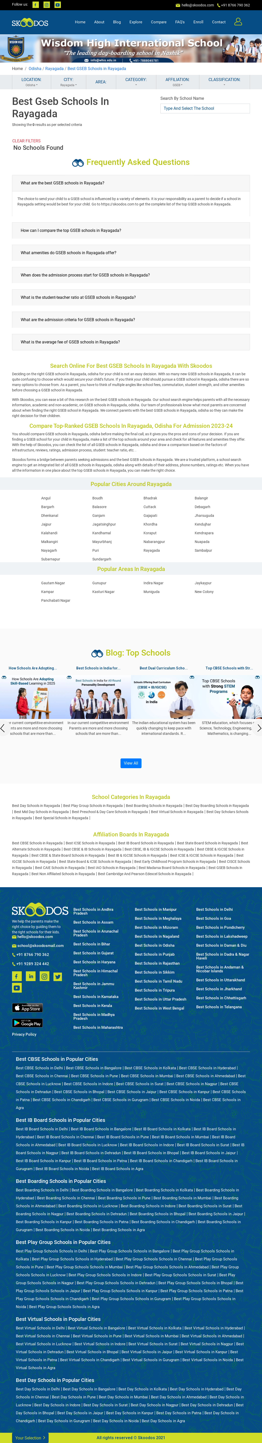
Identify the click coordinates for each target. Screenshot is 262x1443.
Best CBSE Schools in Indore (88, 1084)
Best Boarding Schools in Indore (148, 1206)
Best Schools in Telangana (219, 1007)
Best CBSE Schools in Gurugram (120, 1100)
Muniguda (152, 592)
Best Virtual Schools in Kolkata (154, 1328)
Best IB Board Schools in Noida (62, 1169)
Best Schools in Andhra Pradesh (93, 911)
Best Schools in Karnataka (95, 997)
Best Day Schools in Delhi (38, 1389)
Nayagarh (49, 550)
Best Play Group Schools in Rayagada (93, 806)
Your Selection (30, 1437)
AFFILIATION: (178, 82)
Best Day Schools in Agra (163, 1421)
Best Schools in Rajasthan (157, 963)
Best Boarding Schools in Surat (205, 1206)
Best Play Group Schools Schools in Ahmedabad (167, 1267)
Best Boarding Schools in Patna (101, 1222)
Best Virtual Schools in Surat (153, 1344)
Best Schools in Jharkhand (219, 989)
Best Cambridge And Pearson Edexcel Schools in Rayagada (144, 874)
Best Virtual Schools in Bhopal (92, 1352)
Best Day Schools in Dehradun (207, 1405)
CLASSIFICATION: (225, 82)
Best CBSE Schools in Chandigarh (61, 1100)
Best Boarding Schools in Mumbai (182, 1198)
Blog (117, 22)
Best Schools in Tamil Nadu (158, 981)
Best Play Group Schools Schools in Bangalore (130, 1251)
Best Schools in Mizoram (156, 928)
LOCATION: (32, 82)
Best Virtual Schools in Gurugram (151, 1360)
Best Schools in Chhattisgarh (221, 998)
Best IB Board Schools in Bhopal (151, 1153)
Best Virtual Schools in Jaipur (147, 1352)
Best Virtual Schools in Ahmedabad (212, 1336)
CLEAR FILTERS (26, 141)
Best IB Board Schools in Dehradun (91, 1153)
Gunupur (99, 583)
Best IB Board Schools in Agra (117, 1169)
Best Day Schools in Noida (116, 1421)
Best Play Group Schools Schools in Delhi (51, 1251)
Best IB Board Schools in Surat (203, 1145)
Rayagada (54, 68)
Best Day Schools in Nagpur (154, 1405)
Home (80, 22)
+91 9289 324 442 (30, 964)
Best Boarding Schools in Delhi (42, 1190)
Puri (95, 550)
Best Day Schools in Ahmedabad (178, 1397)
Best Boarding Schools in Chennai (66, 1198)
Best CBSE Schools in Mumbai (147, 1076)
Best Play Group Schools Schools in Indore (105, 1275)
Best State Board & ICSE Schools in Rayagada (95, 861)
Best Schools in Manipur (156, 910)
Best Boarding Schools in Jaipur (216, 1214)
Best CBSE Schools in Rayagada (37, 843)
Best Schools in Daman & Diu (221, 945)
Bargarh (47, 507)
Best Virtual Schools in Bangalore (96, 1328)
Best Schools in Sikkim (154, 972)
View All (131, 763)
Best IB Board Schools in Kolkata (162, 1129)
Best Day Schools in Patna (178, 1413)
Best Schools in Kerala (92, 1006)
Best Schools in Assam (93, 922)
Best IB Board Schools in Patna (100, 1161)
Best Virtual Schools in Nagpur (207, 1344)
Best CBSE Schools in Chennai (42, 1076)
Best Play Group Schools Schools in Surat (180, 1275)
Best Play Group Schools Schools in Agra (64, 1306)
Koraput (150, 533)
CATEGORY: (136, 82)
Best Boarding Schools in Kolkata (164, 1190)
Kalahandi (49, 533)
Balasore (99, 507)
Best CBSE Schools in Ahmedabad (205, 1076)
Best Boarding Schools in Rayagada (154, 806)
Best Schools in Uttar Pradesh (160, 999)
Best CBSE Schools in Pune (94, 1076)
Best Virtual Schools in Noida (207, 1360)
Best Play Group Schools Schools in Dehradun (116, 1283)
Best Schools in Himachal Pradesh (95, 973)
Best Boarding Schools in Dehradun (97, 1214)
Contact (219, 22)
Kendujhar (203, 524)
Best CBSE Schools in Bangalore (94, 1068)
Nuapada (202, 542)
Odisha (35, 68)
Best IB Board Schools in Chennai (65, 1137)
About (99, 22)
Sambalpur (203, 550)
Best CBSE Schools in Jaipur (131, 1092)
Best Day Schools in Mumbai (123, 1397)
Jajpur (46, 524)
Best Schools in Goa (213, 919)
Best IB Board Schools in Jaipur (209, 1153)
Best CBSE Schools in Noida (175, 1100)
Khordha (150, 524)
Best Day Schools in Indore (57, 1405)
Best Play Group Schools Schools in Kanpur (120, 1291)
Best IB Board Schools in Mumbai (180, 1137)
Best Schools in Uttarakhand (220, 980)
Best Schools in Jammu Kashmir (93, 986)
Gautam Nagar (53, 583)
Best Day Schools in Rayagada (36, 806)
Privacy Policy (24, 1034)
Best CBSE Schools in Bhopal (79, 1092)
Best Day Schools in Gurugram (64, 1421)
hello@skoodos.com (197, 5)
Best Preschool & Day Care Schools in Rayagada (110, 812)
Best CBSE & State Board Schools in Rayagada (68, 855)
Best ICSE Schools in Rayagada (90, 843)
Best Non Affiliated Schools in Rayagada (63, 874)
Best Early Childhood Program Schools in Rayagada (175, 861)
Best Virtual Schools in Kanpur (201, 1352)
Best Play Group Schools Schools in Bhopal (195, 1283)
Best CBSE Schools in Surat (139, 1084)
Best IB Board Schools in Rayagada (146, 843)
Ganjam (98, 515)
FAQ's (180, 22)
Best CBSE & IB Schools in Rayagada (93, 849)
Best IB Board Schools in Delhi (42, 1129)
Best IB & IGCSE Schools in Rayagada (137, 855)
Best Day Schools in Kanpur (129, 1413)
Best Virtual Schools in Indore (99, 1344)
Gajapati (150, 515)
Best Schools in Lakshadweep (221, 936)
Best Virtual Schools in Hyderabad (213, 1328)
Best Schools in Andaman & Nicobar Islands (220, 969)
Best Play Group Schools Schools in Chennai (154, 1259)
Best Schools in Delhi (214, 910)
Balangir (201, 498)
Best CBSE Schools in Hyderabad (207, 1068)
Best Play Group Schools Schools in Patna (196, 1291)
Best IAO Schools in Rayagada (112, 868)
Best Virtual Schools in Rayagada (177, 812)
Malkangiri (49, 542)
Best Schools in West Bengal (159, 1008)
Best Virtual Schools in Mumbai (152, 1336)
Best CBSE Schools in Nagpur (192, 1084)
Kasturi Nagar (103, 592)
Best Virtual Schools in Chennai (43, 1336)
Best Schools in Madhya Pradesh (94, 1017)
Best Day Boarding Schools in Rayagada (217, 806)
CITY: (69, 82)
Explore (135, 22)
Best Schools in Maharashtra (98, 1028)
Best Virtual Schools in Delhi (40, 1328)
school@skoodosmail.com (38, 946)
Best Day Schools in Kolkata (142, 1389)
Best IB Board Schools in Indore (147, 1145)
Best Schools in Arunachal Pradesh (95, 933)
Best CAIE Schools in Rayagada (60, 868)
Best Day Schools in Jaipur (80, 1413)
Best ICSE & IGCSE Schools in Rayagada (201, 855)
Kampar (47, 592)
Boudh (97, 498)
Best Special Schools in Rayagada (61, 818)
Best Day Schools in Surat (105, 1405)
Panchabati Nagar (55, 600)
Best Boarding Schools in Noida (63, 1230)
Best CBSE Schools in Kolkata (150, 1068)
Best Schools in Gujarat (93, 953)
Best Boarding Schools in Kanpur (44, 1222)
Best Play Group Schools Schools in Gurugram (131, 1299)
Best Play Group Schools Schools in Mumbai (85, 1267)
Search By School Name (182, 98)
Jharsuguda (204, 515)
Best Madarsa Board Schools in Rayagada (172, 868)
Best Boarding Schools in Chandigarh (163, 1222)
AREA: (100, 82)
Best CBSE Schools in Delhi (39, 1068)
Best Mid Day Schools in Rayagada (41, 812)
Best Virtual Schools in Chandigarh (89, 1360)
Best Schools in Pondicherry (220, 928)
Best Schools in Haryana (94, 962)
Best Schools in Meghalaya (158, 919)
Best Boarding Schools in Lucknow (88, 1206)
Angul (45, 498)
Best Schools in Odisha (154, 945)
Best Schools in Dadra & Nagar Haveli (222, 956)
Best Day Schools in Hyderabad (196, 1389)
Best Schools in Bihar (91, 944)
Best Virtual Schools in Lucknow (43, 1344)
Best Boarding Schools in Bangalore (102, 1190)
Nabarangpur (154, 542)
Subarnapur (50, 559)
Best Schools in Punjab (154, 954)
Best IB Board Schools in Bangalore (101, 1129)
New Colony (204, 592)
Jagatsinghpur (104, 524)
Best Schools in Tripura (155, 990)
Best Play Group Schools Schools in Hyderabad (72, 1259)
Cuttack (150, 507)
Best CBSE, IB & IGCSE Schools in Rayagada (159, 849)
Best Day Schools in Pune (74, 1397)
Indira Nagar (153, 583)
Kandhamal (101, 533)
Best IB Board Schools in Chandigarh (161, 1161)
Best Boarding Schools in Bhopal (157, 1214)
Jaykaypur (203, 583)
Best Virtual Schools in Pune (97, 1336)
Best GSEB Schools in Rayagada (97, 68)
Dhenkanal (49, 515)
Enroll (198, 22)
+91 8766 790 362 (30, 955)
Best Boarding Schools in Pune (124, 1198)
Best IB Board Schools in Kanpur (43, 1161)
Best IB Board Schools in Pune (123, 1137)
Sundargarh (101, 559)
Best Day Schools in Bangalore (89, 1389)
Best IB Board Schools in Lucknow (87, 1145)
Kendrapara (204, 533)
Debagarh (202, 507)
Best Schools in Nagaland (157, 936)
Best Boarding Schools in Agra (119, 1230)
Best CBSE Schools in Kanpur (184, 1092)
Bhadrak (150, 498)
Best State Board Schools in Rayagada (207, 843)
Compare (159, 22)
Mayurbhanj (102, 542)
